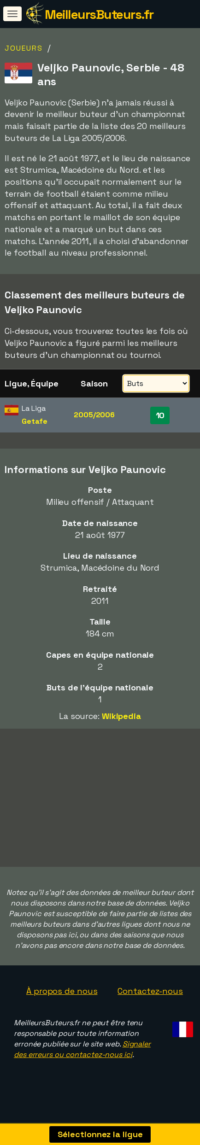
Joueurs (24, 48)
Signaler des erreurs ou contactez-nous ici (82, 1051)
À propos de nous (61, 993)
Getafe (34, 421)
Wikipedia (121, 716)
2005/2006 (94, 415)
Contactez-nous (150, 993)
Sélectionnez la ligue (100, 1134)
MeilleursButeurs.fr (99, 14)
